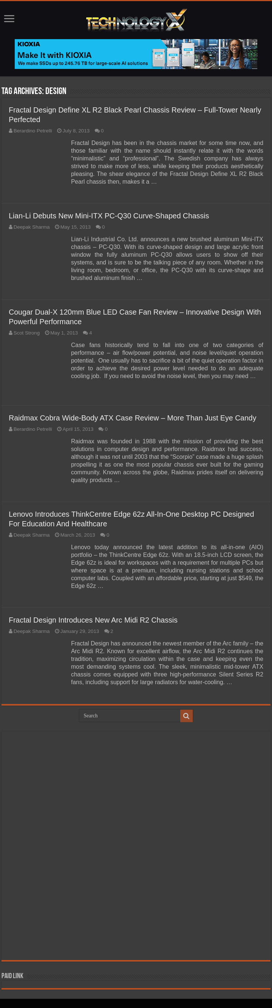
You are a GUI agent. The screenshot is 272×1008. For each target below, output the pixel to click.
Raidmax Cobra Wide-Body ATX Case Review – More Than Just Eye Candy (133, 418)
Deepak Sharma (32, 227)
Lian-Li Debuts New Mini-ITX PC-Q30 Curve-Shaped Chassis (109, 216)
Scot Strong (27, 333)
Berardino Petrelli (33, 131)
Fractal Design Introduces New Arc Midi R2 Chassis (93, 620)
